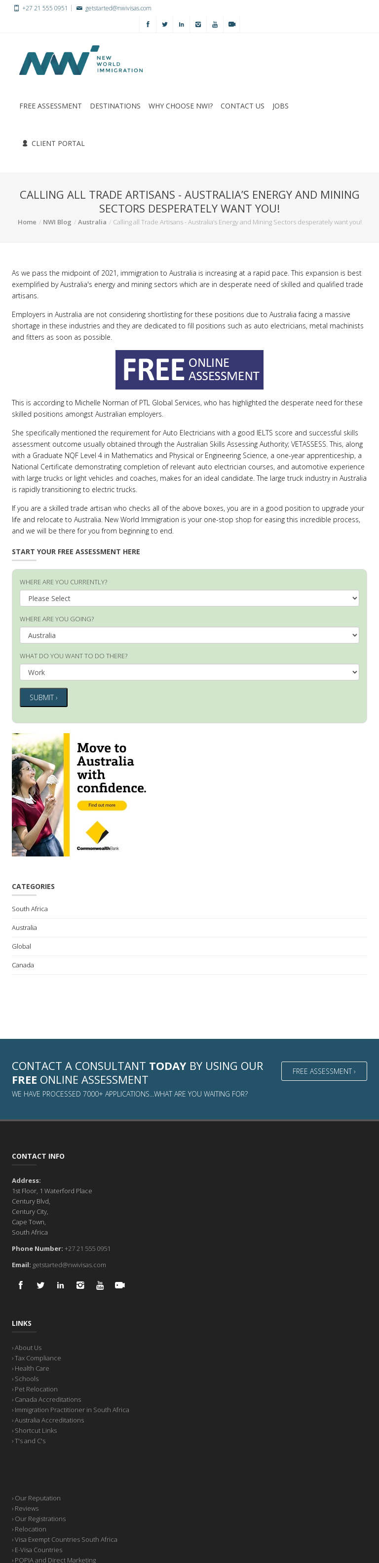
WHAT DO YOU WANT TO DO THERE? (73, 655)
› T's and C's (28, 1439)
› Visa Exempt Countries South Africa (64, 1538)
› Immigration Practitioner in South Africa (70, 1408)
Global (21, 945)
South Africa (30, 907)
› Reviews (25, 1507)
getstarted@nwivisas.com (113, 8)
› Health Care (30, 1367)
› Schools (25, 1377)
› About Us (26, 1346)
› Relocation (29, 1528)
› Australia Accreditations (48, 1419)
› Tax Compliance (36, 1356)
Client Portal (53, 143)
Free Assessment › (324, 1070)
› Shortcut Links (34, 1429)
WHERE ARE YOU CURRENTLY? (63, 581)
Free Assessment (50, 105)
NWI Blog (57, 221)
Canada (23, 963)
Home (27, 221)
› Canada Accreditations (46, 1398)
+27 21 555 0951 (40, 8)
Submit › (44, 697)
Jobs (280, 105)
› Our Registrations (39, 1517)
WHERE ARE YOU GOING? (57, 618)
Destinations (115, 105)
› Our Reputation (36, 1496)
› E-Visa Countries (37, 1548)
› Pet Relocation (35, 1388)
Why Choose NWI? (181, 105)
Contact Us (243, 105)
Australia (92, 221)
